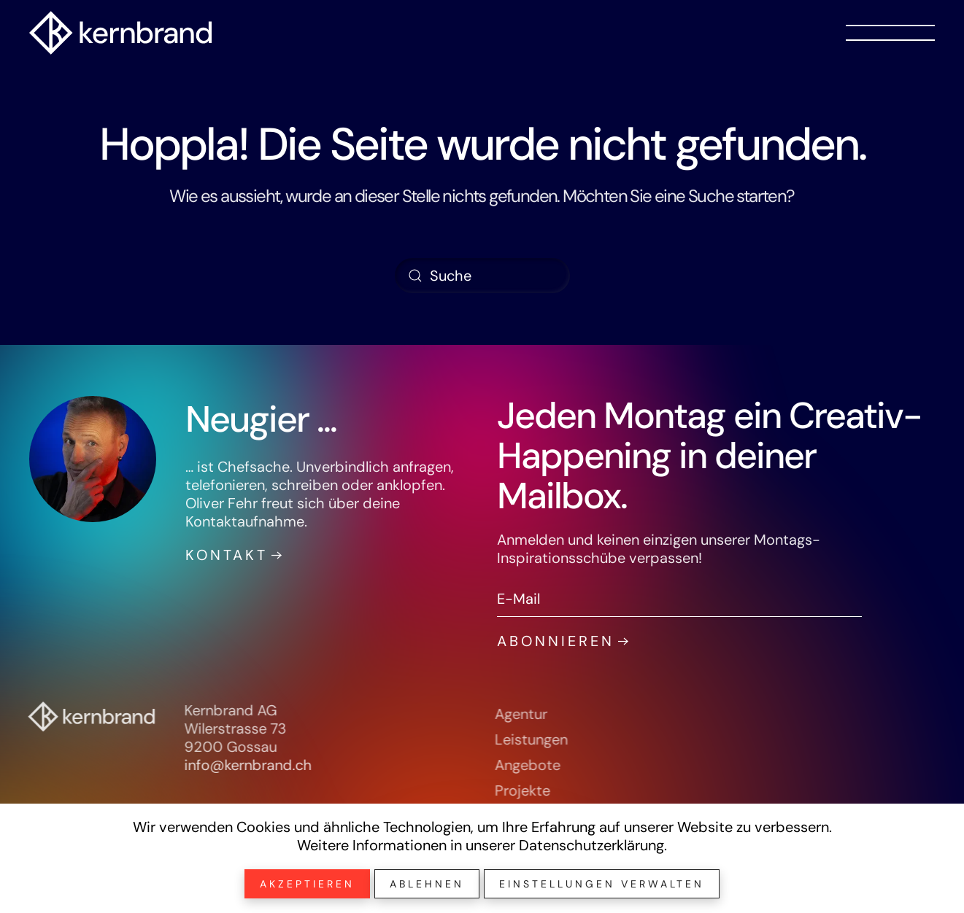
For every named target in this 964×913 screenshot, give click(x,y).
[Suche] (482, 275)
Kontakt (224, 555)
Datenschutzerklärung (591, 845)
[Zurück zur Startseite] (120, 33)
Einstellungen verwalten (601, 883)
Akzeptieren (307, 883)
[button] (890, 33)
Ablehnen (427, 883)
